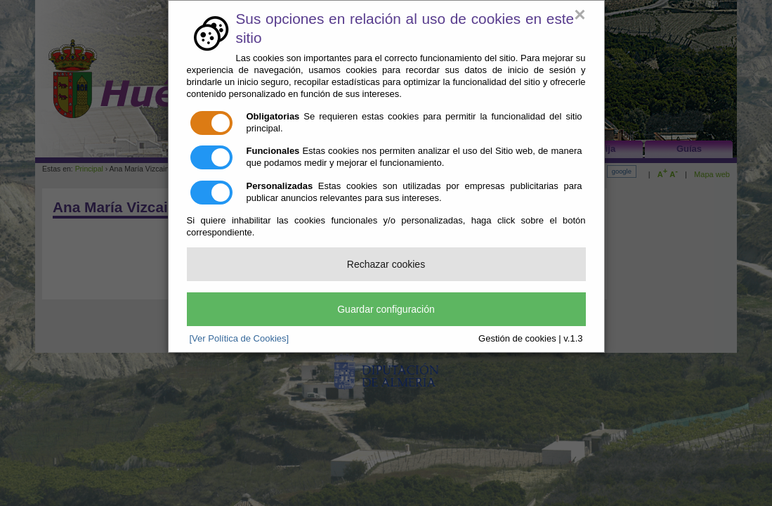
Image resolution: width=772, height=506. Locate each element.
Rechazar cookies (386, 264)
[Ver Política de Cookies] (239, 338)
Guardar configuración (386, 309)
